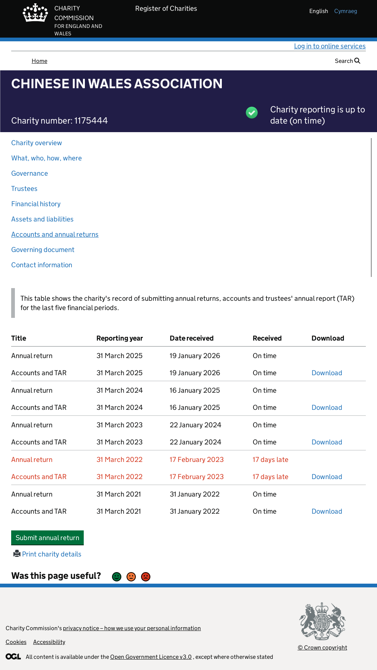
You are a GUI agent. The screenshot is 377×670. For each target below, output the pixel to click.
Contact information (41, 265)
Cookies (16, 641)
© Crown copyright (322, 647)
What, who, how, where (46, 158)
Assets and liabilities (42, 219)
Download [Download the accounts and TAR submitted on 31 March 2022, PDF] (326, 476)
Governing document (42, 249)
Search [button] (347, 60)
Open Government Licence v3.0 (151, 656)
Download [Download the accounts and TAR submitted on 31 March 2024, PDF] (326, 407)
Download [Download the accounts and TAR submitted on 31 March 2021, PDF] (326, 511)
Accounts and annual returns (55, 234)
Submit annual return (50, 537)
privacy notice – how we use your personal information (132, 628)
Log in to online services (330, 46)
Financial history (36, 204)
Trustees (24, 188)
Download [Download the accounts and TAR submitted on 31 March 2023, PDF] (326, 442)
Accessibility (49, 641)
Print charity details (47, 554)
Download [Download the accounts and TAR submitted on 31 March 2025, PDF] (326, 372)
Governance (29, 173)
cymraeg (345, 11)
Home (39, 60)
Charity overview (36, 142)
